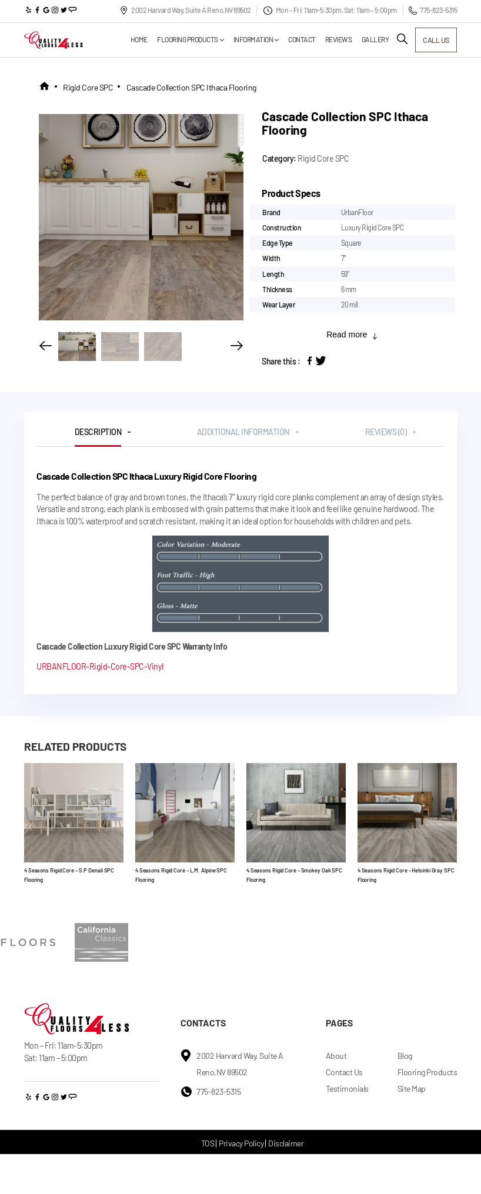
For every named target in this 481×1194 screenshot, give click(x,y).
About (336, 1056)
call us (430, 40)
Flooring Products (176, 40)
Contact (291, 40)
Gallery (364, 40)
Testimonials (347, 1088)
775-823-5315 (433, 10)
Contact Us (344, 1072)
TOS (208, 1143)
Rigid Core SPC (88, 87)
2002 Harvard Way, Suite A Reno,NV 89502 (185, 10)
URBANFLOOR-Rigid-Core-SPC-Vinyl (99, 666)
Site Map (412, 1088)
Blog (405, 1056)
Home (127, 40)
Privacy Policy (241, 1143)
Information (242, 40)
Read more (352, 334)
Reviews (327, 40)
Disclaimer (285, 1143)
